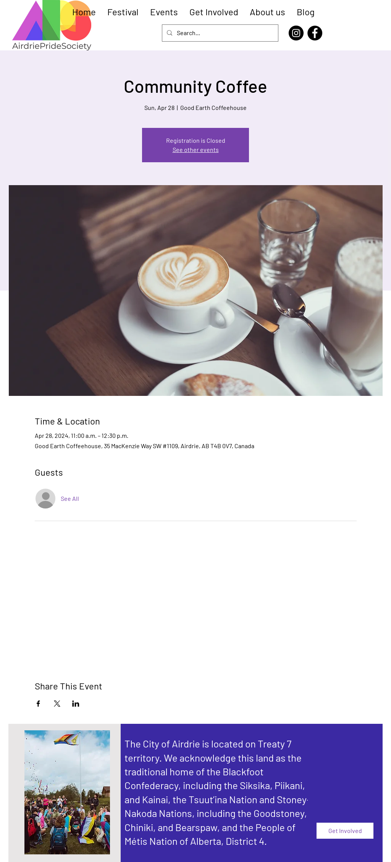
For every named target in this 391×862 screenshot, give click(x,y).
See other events (196, 149)
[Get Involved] (345, 831)
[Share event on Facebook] (38, 704)
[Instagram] (296, 33)
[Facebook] (314, 33)
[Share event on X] (57, 704)
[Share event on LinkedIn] (75, 704)
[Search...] (219, 33)
